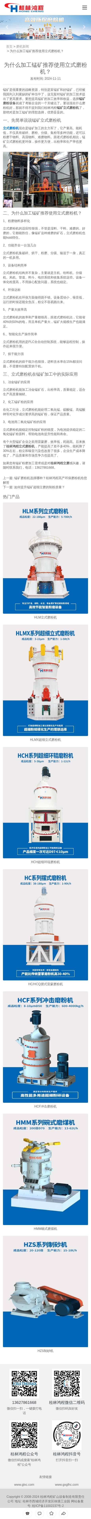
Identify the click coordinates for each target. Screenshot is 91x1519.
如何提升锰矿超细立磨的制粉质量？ (39, 487)
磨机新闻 (22, 46)
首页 (9, 46)
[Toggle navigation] (83, 7)
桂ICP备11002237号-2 (48, 1506)
